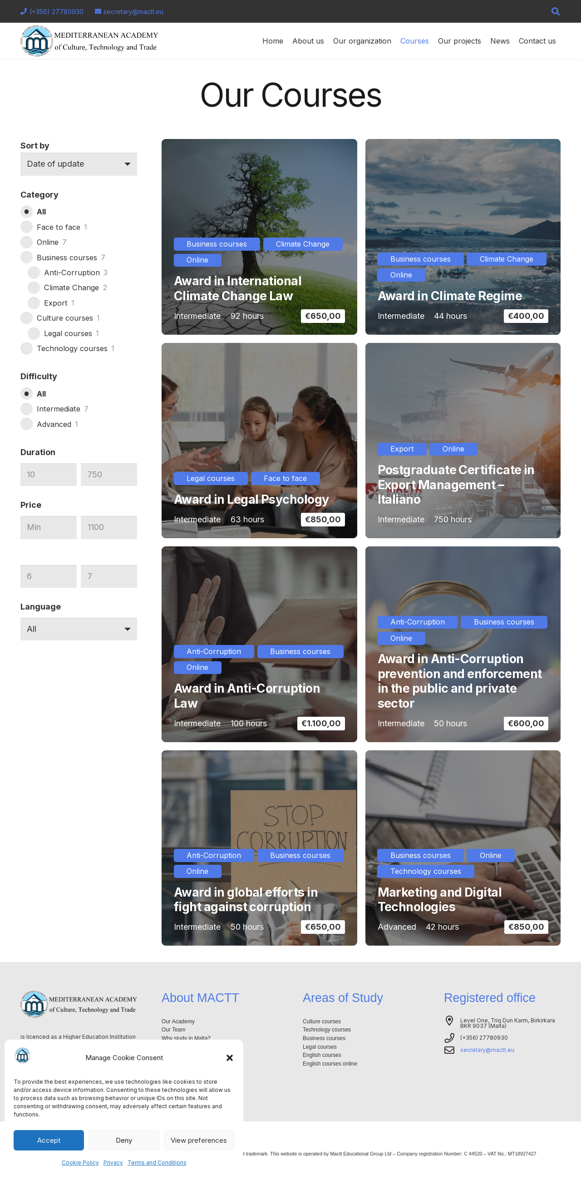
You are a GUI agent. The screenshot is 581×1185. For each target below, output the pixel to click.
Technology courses (327, 1029)
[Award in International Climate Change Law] (259, 237)
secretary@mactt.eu (487, 1049)
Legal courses (320, 1047)
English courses (322, 1055)
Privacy (113, 1162)
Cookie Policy (80, 1162)
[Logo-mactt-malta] (89, 41)
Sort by (34, 145)
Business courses (324, 1038)
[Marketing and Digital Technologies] (463, 848)
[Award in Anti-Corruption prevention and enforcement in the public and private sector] (463, 644)
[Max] (109, 474)
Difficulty (38, 376)
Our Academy (178, 1021)
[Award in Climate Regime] (463, 237)
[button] (229, 1057)
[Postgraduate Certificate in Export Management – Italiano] (463, 441)
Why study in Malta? (186, 1038)
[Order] (78, 164)
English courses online (330, 1064)
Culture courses (322, 1021)
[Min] (48, 474)
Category (39, 194)
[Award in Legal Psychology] (259, 441)
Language (40, 606)
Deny (124, 1140)
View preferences (199, 1140)
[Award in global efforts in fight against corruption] (259, 848)
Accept (48, 1140)
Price (30, 505)
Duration (37, 452)
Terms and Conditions (157, 1162)
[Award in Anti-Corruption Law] (259, 644)
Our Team (173, 1029)
